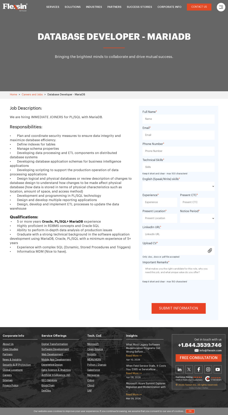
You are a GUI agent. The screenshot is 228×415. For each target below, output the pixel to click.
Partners (114, 7)
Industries (94, 7)
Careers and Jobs (32, 94)
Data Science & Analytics (56, 370)
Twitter (189, 369)
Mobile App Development (56, 359)
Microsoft (93, 344)
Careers (7, 375)
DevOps (46, 391)
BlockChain (48, 385)
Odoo (90, 380)
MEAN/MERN (94, 359)
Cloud (90, 385)
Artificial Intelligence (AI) (56, 375)
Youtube (218, 369)
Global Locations (13, 370)
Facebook (199, 369)
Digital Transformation (55, 344)
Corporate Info (169, 7)
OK (190, 411)
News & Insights (12, 359)
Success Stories (139, 7)
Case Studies (10, 349)
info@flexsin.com (208, 350)
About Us (8, 344)
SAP (89, 391)
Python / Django (96, 365)
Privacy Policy (10, 385)
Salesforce (93, 370)
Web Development (52, 354)
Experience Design (52, 365)
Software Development (55, 349)
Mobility (91, 354)
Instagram (208, 369)
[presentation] (179, 292)
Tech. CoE (94, 335)
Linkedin (179, 369)
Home (13, 94)
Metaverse (93, 375)
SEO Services (49, 380)
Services (52, 7)
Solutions (73, 7)
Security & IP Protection (17, 365)
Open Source (95, 349)
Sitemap (8, 380)
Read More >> (134, 356)
